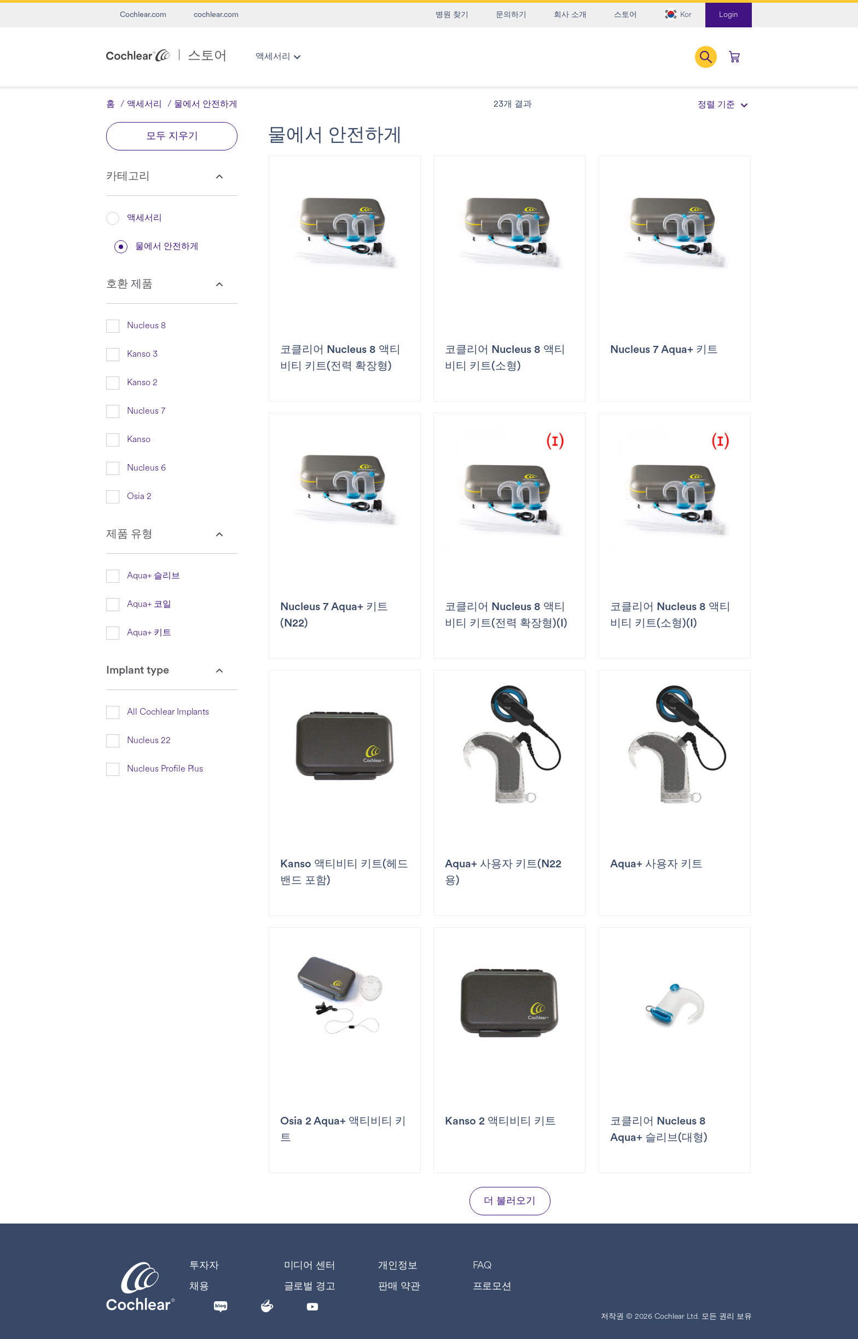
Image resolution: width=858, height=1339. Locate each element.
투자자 (204, 1266)
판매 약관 (399, 1287)
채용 (199, 1287)
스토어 (625, 15)
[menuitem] (277, 56)
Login (728, 15)
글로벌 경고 (310, 1287)
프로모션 (492, 1287)
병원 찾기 (452, 15)
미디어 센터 (310, 1266)
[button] (678, 15)
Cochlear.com (143, 15)
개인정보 (398, 1266)
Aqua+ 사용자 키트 (656, 864)
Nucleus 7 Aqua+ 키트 (664, 350)
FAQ (482, 1266)
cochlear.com (216, 15)
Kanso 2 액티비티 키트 (500, 1121)
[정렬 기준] (719, 104)
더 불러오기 (510, 1201)
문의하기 (511, 15)
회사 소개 (570, 15)
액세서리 (144, 104)
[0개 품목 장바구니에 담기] (734, 56)
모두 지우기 (172, 136)
